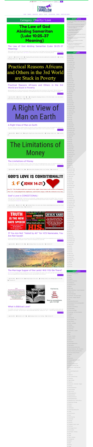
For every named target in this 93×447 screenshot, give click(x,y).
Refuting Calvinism (71, 386)
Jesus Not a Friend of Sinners (73, 344)
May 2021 (70, 153)
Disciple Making (71, 300)
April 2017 (70, 224)
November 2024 (71, 77)
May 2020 (70, 171)
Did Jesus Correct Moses (73, 298)
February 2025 (71, 72)
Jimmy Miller (12, 88)
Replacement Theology (72, 393)
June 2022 (70, 131)
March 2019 (70, 186)
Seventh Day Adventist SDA (73, 401)
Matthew (70, 353)
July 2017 (70, 221)
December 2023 (71, 98)
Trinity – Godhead (71, 428)
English (57, 1)
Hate (41, 196)
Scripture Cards (81, 6)
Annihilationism (71, 274)
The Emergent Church (18, 90)
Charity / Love (15, 50)
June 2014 (70, 258)
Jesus (43, 48)
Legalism (70, 346)
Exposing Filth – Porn (72, 311)
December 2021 (71, 142)
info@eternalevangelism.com (70, 1)
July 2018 (70, 201)
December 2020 (71, 160)
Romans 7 (70, 395)
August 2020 (70, 167)
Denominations (71, 296)
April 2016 (70, 243)
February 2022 (71, 138)
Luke (69, 347)
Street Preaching (71, 408)
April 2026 (70, 46)
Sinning (21, 198)
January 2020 (70, 175)
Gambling (70, 316)
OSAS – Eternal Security (72, 368)
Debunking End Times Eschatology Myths (76, 294)
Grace (39, 196)
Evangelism (70, 305)
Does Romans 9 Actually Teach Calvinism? (76, 16)
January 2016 (70, 248)
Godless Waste (10, 90)
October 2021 (71, 144)
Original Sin (70, 366)
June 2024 (70, 87)
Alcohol (69, 268)
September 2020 (71, 166)
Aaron (11, 48)
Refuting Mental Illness (72, 390)
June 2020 (70, 169)
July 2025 (70, 63)
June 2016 (70, 239)
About (56, 6)
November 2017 (71, 213)
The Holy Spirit (71, 421)
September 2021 (71, 145)
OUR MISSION (68, 6)
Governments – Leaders (73, 322)
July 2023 (70, 107)
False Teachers (71, 313)
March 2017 (70, 226)
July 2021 (70, 149)
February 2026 (71, 50)
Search (45, 6)
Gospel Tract (70, 320)
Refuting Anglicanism (72, 384)
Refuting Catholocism (72, 388)
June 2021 (70, 151)
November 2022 (71, 122)
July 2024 (70, 85)
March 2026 (70, 48)
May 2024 (70, 88)
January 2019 (70, 190)
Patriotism (70, 373)
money (39, 124)
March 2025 (70, 70)
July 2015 (70, 254)
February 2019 (71, 188)
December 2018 (71, 191)
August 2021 (70, 147)
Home (41, 6)
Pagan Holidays (71, 371)
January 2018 (70, 210)
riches (42, 124)
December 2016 (71, 230)
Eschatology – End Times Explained (75, 303)
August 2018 (70, 199)
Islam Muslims (71, 336)
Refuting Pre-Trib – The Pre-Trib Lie (74, 392)
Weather (70, 432)
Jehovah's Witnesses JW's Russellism (75, 342)
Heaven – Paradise (72, 327)
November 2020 (71, 162)
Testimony (70, 414)
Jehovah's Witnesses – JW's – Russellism (75, 340)
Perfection (14, 198)
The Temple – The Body (72, 423)
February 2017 (71, 228)
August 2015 (70, 252)
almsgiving (28, 48)
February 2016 (71, 247)
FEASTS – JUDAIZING (72, 314)
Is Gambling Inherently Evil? (73, 24)
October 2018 (71, 195)
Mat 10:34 (61, 229)
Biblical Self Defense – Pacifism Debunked (76, 281)
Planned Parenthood (72, 379)
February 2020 (71, 173)
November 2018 (71, 193)
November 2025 (71, 55)
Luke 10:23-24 (26, 44)
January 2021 (70, 158)
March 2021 (70, 156)
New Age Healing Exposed (73, 362)
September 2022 (71, 125)
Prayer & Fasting (71, 381)
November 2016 (71, 232)
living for (26, 124)
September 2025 (71, 59)
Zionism (70, 439)
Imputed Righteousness (51, 196)
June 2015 (70, 256)
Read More (60, 45)
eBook (73, 6)
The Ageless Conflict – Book (73, 416)
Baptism (70, 278)
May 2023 (70, 110)
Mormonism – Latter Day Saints (74, 358)
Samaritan (52, 48)
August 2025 (70, 61)
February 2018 (71, 208)
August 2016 (70, 236)
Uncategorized (33, 88)
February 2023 (71, 116)
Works (69, 434)
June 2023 (70, 109)
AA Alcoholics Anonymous (73, 265)
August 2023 (70, 105)
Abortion (70, 267)
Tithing (69, 425)
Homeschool (70, 333)
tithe (55, 48)
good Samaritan (36, 48)
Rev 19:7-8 (10, 264)
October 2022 (71, 123)
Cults (59, 88)
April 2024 (70, 90)
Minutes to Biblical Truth (73, 355)
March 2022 (70, 136)
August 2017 (70, 219)
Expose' (61, 88)
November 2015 (71, 250)
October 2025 (71, 57)
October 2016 (71, 234)
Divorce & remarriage (72, 301)
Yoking (69, 438)
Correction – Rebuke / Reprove (74, 289)
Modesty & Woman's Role (73, 357)
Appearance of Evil (72, 276)
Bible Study (70, 279)
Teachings (61, 48)
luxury (36, 124)
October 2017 (71, 215)
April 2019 (70, 184)
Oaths (69, 364)
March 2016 (70, 245)
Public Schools (71, 382)
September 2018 (71, 197)
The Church (70, 417)
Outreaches (70, 370)
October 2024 (71, 79)
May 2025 (70, 66)
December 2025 (71, 53)
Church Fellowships (72, 285)
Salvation (51, 6)
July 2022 (70, 129)
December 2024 (71, 76)
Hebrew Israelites (71, 329)
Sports (69, 406)
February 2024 (71, 94)
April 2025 (70, 68)
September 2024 (71, 81)
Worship (70, 436)
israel (40, 48)
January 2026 (70, 52)
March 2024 (70, 92)
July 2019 (70, 180)
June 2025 (70, 64)
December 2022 (71, 120)
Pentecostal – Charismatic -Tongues (75, 375)
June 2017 (70, 223)
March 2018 (70, 206)
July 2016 (70, 237)
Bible (31, 48)
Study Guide (70, 410)
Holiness (44, 196)
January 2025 (70, 74)
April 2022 (70, 134)
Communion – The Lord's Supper (74, 287)
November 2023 (71, 99)
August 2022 (70, 127)
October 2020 (71, 164)
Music (61, 6)
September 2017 (71, 217)
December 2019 (71, 177)
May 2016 (70, 241)
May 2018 (70, 202)
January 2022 (70, 140)
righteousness (47, 48)
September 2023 (71, 103)
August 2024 (70, 83)
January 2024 (70, 96)
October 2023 (71, 101)
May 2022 (70, 133)
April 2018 (70, 204)
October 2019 (71, 179)
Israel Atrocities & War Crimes (74, 338)
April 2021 (70, 155)
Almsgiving (10, 50)
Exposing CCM (71, 309)
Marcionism (70, 349)
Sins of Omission (71, 404)
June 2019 (70, 182)
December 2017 (71, 212)
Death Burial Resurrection (73, 292)
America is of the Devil (46, 88)
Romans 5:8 (18, 192)
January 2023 (70, 118)
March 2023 (70, 114)
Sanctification (71, 399)
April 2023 (70, 112)
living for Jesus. (32, 124)
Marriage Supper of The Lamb (32, 270)
